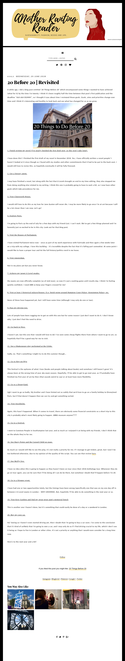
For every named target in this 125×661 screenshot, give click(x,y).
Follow (62, 557)
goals (10, 76)
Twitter (79, 579)
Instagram (46, 579)
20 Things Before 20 (77, 568)
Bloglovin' (56, 579)
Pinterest (64, 579)
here (94, 453)
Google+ (72, 579)
